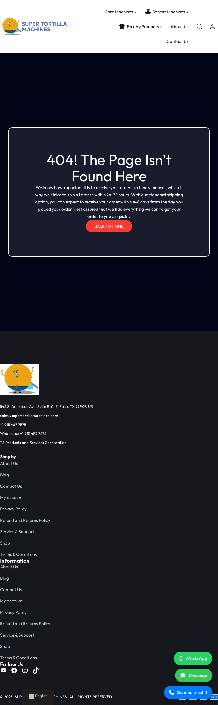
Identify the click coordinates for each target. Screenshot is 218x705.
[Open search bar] (199, 26)
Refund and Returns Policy (25, 520)
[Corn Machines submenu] (135, 12)
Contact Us (11, 486)
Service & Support (17, 531)
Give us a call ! (188, 692)
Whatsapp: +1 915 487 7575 (23, 433)
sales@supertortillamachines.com (29, 415)
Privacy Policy (13, 509)
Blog (4, 474)
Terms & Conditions (18, 554)
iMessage (193, 675)
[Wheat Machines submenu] (187, 12)
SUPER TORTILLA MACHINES (44, 26)
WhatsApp (193, 658)
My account (11, 497)
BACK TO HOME (109, 226)
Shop (5, 543)
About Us (9, 463)
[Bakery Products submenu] (161, 26)
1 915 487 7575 (14, 424)
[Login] (212, 26)
